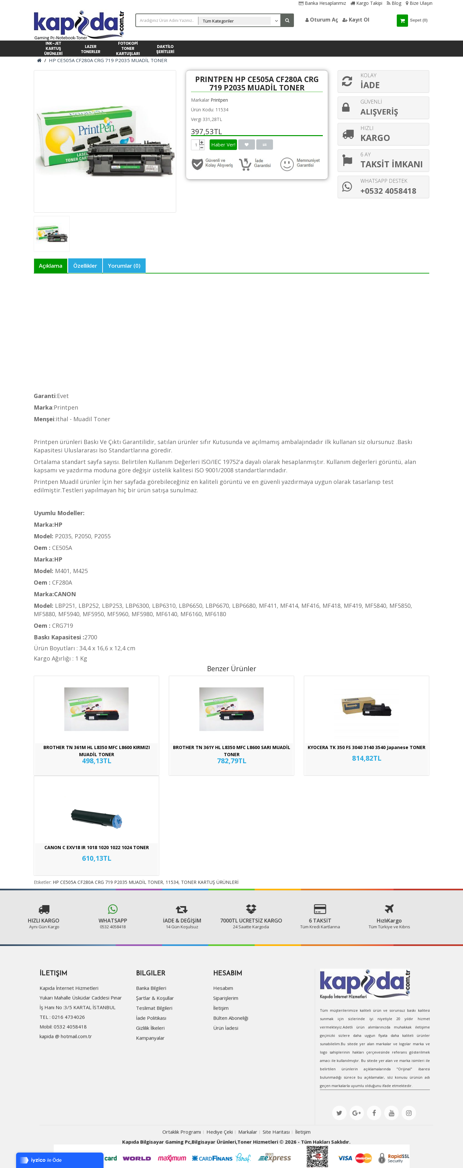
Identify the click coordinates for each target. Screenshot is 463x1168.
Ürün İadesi (224, 1056)
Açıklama (50, 265)
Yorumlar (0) (124, 265)
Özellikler (85, 265)
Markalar (247, 1160)
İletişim (220, 1036)
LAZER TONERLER (90, 49)
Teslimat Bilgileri (153, 1036)
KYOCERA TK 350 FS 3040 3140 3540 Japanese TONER (366, 747)
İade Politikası (150, 1046)
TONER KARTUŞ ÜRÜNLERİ (210, 882)
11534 (172, 882)
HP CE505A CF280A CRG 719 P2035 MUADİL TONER (108, 60)
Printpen (219, 100)
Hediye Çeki (219, 1160)
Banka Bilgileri (150, 1016)
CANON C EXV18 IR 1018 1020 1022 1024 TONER (96, 847)
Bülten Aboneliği (229, 1046)
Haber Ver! (223, 144)
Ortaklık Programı (181, 1160)
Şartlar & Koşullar (154, 1026)
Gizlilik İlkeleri (149, 1056)
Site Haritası (276, 1160)
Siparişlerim (224, 1026)
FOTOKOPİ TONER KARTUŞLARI (128, 48)
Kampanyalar (149, 1066)
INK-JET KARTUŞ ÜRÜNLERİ (53, 48)
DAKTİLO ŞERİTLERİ (165, 49)
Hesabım (222, 1016)
